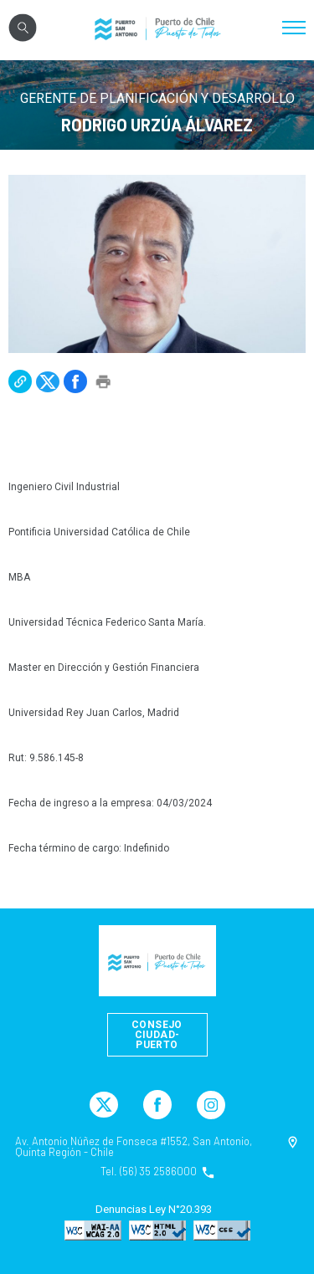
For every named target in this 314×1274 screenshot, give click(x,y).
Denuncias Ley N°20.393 (153, 1209)
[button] (20, 381)
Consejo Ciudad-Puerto (157, 1035)
